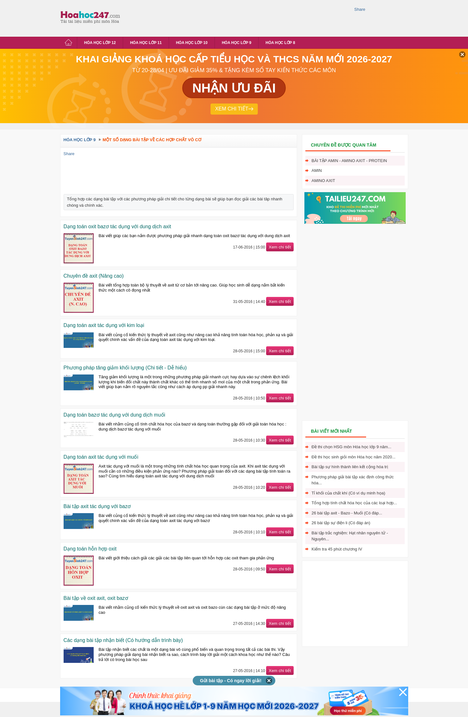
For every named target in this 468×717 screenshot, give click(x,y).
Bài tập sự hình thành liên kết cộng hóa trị (350, 466)
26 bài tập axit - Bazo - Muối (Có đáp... (347, 513)
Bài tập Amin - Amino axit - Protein (349, 160)
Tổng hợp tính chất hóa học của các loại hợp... (354, 502)
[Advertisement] (238, 17)
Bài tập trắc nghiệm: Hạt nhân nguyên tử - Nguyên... (350, 536)
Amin (317, 170)
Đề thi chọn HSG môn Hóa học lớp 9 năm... (351, 446)
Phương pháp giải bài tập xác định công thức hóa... (353, 480)
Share (359, 9)
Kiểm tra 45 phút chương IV (337, 549)
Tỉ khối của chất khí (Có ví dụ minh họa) (348, 493)
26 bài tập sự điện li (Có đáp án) (341, 522)
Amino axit (323, 180)
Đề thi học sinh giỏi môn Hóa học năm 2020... (354, 457)
